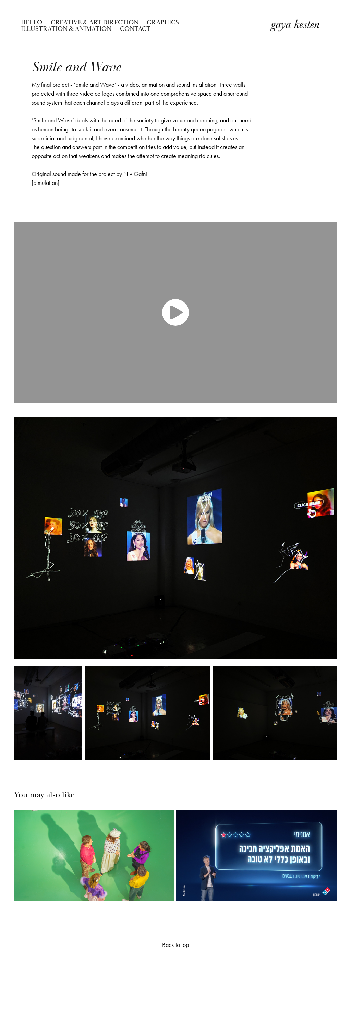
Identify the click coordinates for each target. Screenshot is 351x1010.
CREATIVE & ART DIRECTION (94, 22)
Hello (31, 22)
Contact (135, 29)
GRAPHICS (163, 22)
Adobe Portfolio (184, 972)
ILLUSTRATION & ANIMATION (66, 29)
